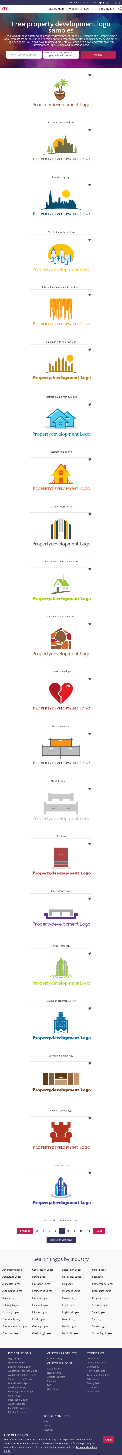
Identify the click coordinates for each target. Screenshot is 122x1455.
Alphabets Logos (11, 1283)
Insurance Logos (71, 1290)
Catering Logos (10, 1304)
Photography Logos (102, 1283)
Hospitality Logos (71, 1276)
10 (81, 1230)
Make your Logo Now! (61, 1239)
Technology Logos (102, 1332)
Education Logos (41, 1283)
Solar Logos (98, 1311)
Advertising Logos (12, 1269)
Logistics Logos (70, 1311)
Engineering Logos (42, 1290)
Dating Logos (39, 1276)
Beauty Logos (9, 1297)
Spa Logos (97, 1318)
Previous (25, 1230)
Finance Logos (40, 1304)
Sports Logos (99, 1325)
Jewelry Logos (69, 1297)
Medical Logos (70, 1332)
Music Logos (99, 1269)
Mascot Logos (69, 1318)
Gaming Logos (40, 1325)
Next (99, 1230)
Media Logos (69, 1325)
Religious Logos (100, 1297)
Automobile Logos (12, 1290)
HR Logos (67, 1283)
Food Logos (38, 1318)
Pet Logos (97, 1276)
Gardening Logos (41, 1332)
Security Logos (100, 1304)
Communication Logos (14, 1325)
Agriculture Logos (11, 1276)
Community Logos (12, 1318)
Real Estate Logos (101, 1290)
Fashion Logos (40, 1297)
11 (88, 1230)
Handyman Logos (71, 1269)
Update (98, 54)
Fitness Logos (39, 1311)
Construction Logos (42, 1269)
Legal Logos (68, 1304)
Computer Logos (11, 1332)
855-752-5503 (90, 2)
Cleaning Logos (10, 1311)
